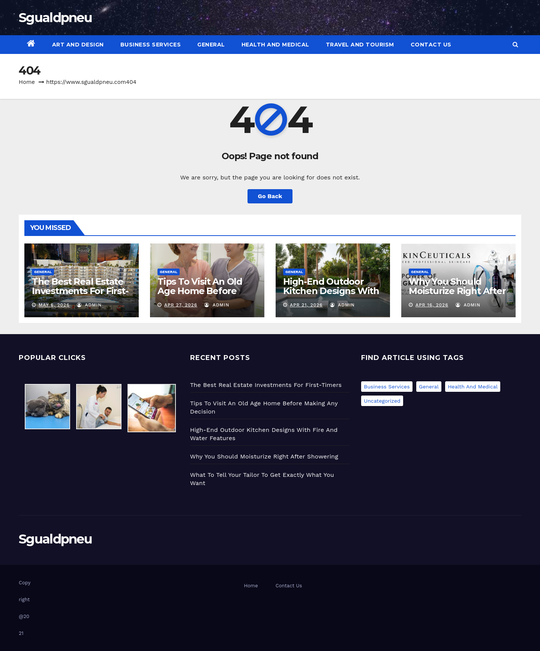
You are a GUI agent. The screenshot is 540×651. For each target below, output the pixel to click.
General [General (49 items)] (429, 387)
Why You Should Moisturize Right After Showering (457, 291)
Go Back (270, 196)
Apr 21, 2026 (306, 305)
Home (27, 82)
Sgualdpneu (55, 17)
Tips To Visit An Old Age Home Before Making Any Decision (203, 291)
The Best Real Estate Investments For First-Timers (80, 291)
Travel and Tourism (360, 44)
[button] (515, 44)
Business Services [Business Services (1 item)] (387, 387)
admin (89, 305)
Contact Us (431, 44)
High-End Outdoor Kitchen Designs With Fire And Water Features (331, 295)
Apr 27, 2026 (180, 305)
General (211, 44)
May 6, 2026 (54, 305)
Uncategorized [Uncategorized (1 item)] (382, 401)
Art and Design (78, 44)
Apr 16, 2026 (432, 305)
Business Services (150, 44)
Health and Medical (275, 44)
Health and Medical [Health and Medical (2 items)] (473, 387)
